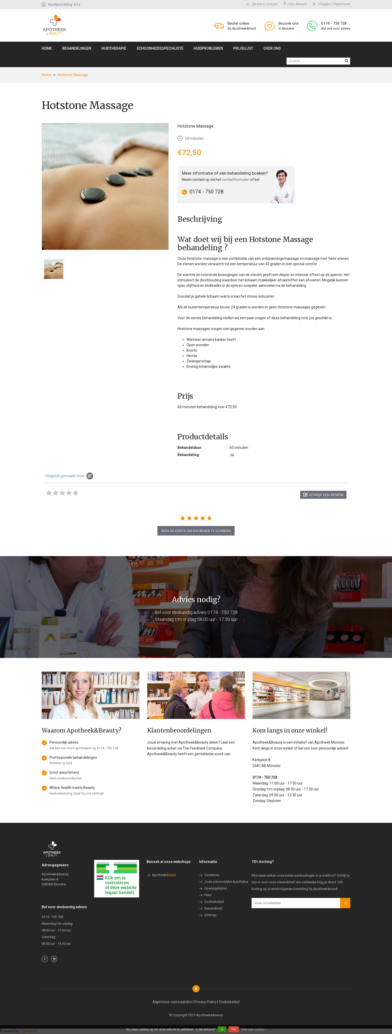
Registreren (342, 4)
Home (47, 48)
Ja (222, 1029)
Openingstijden (215, 888)
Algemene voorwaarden (172, 1002)
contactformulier (236, 179)
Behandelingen (76, 48)
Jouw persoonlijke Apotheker (226, 882)
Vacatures (211, 875)
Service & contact (261, 4)
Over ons (272, 48)
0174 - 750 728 (333, 23)
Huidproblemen (208, 48)
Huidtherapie (113, 48)
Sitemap (210, 915)
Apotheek (164, 875)
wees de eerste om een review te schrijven (196, 531)
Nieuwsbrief (213, 908)
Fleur (207, 895)
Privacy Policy (205, 1002)
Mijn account (295, 4)
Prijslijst (243, 48)
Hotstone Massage (73, 75)
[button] (323, 495)
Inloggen (322, 4)
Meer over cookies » (253, 1029)
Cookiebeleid (214, 902)
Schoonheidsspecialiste (160, 48)
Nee (233, 1029)
